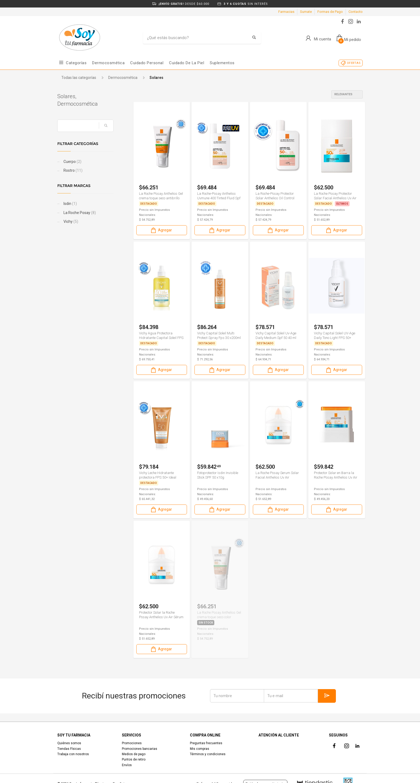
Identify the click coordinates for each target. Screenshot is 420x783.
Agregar (161, 230)
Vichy (70, 221)
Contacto (355, 12)
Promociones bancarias (139, 749)
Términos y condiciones (208, 754)
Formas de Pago (330, 12)
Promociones (132, 743)
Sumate (306, 12)
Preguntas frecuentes (206, 743)
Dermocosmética (108, 62)
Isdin (70, 203)
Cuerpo (72, 161)
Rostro (72, 170)
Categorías (76, 62)
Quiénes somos (69, 743)
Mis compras (199, 749)
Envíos (127, 765)
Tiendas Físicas (69, 749)
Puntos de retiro (133, 759)
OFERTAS (354, 63)
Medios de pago (133, 754)
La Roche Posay (79, 213)
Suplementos (222, 62)
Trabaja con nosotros (73, 754)
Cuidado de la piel (186, 62)
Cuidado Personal (146, 62)
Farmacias (286, 12)
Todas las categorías (78, 77)
